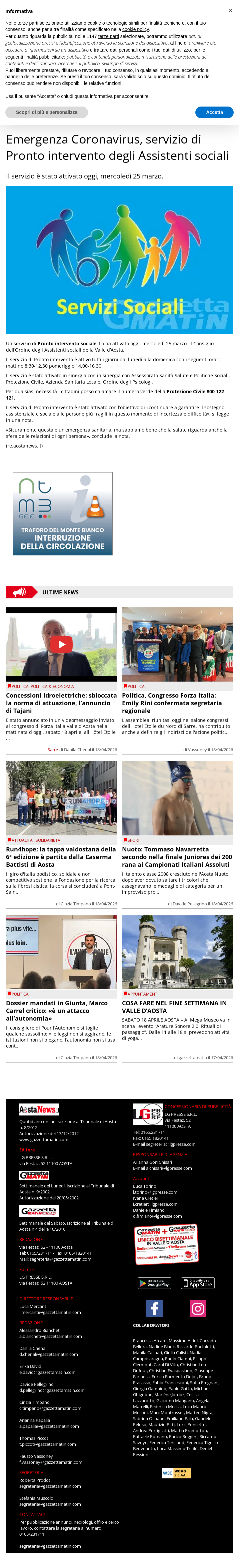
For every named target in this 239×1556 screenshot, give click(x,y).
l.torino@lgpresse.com (155, 1192)
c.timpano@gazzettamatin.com (50, 1408)
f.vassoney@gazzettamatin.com (50, 1462)
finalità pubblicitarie (44, 57)
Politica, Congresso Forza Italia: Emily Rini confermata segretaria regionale (172, 703)
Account (141, 1178)
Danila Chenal (77, 750)
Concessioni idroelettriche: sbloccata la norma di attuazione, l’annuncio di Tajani (61, 703)
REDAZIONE (31, 1239)
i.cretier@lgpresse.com (155, 1204)
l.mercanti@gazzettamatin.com (50, 1312)
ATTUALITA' (23, 840)
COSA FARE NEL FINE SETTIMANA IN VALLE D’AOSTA (174, 1007)
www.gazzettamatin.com (43, 1139)
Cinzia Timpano (76, 904)
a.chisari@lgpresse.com (169, 1168)
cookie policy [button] (135, 29)
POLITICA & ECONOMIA (52, 686)
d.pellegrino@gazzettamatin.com (52, 1390)
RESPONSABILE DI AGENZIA (160, 1154)
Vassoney (197, 750)
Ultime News (60, 592)
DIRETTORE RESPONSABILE (46, 1299)
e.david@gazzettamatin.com (47, 1372)
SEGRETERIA (31, 1472)
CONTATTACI (32, 1514)
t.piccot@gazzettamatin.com (47, 1444)
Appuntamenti (143, 994)
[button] (230, 10)
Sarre (53, 750)
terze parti (108, 36)
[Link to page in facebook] (154, 1308)
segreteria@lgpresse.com (171, 1144)
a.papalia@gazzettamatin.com (49, 1426)
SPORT (134, 840)
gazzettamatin (193, 1058)
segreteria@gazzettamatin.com (60, 1259)
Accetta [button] (214, 112)
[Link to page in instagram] (198, 1314)
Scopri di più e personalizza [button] (46, 112)
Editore (27, 1150)
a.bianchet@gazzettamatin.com (50, 1336)
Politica (20, 686)
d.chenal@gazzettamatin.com (48, 1354)
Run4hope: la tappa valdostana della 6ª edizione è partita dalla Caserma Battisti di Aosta (61, 857)
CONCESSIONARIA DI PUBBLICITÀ (198, 1106)
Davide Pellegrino (190, 904)
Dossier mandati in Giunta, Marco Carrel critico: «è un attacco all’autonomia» (57, 1011)
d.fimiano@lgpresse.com (157, 1216)
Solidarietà (48, 840)
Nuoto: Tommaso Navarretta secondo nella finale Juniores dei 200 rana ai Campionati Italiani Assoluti (177, 857)
